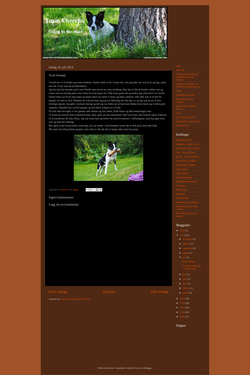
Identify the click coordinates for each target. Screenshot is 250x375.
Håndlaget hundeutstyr (187, 181)
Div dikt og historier (185, 117)
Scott (178, 113)
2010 (182, 312)
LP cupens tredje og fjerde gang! (191, 267)
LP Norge (180, 185)
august (186, 253)
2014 (182, 235)
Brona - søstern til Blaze (187, 156)
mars (185, 283)
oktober (186, 243)
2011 (182, 307)
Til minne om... (183, 125)
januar (186, 292)
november (188, 239)
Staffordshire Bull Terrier (188, 121)
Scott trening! (188, 261)
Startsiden (109, 291)
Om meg (180, 70)
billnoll (130, 368)
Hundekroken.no (184, 140)
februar (186, 288)
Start (178, 66)
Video (179, 91)
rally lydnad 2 (182, 173)
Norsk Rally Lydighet (186, 160)
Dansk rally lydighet (185, 165)
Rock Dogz (181, 189)
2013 (182, 298)
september (188, 248)
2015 (182, 230)
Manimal (180, 194)
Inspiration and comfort (187, 202)
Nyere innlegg (58, 291)
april (185, 279)
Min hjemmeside (184, 177)
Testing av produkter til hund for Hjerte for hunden (187, 77)
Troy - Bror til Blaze (185, 152)
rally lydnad (182, 169)
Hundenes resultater (185, 95)
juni (185, 274)
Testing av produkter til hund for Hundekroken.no (188, 85)
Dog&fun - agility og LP (187, 144)
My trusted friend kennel (187, 148)
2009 (182, 316)
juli (184, 257)
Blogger (148, 368)
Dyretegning (182, 198)
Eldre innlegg (159, 291)
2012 (182, 303)
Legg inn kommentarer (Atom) (75, 299)
